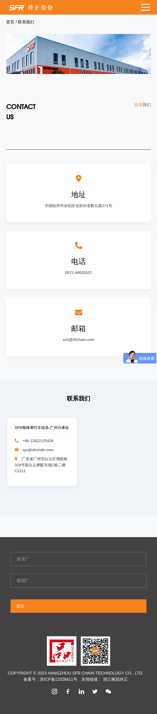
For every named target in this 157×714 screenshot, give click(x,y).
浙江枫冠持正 (115, 679)
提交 (20, 606)
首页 (11, 22)
